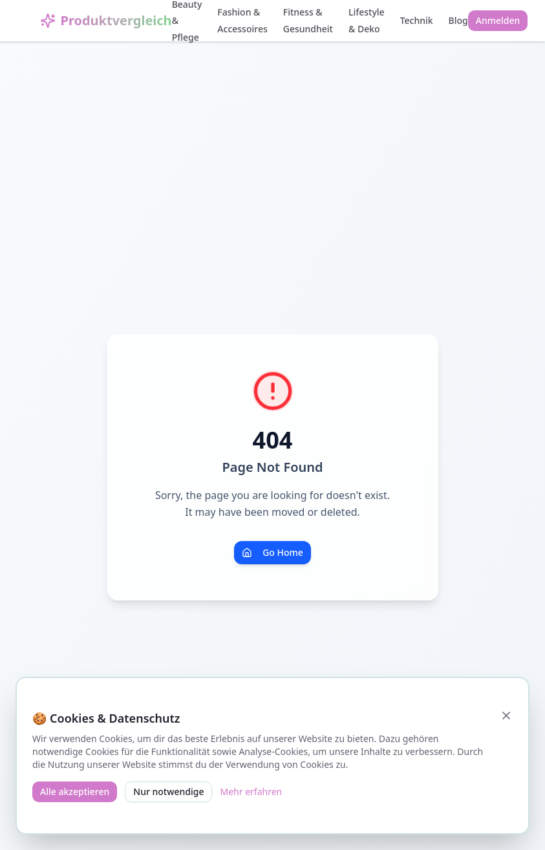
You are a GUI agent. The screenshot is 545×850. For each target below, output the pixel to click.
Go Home (272, 552)
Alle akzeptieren (74, 791)
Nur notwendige (168, 791)
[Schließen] (506, 715)
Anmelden (498, 20)
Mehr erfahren (251, 791)
